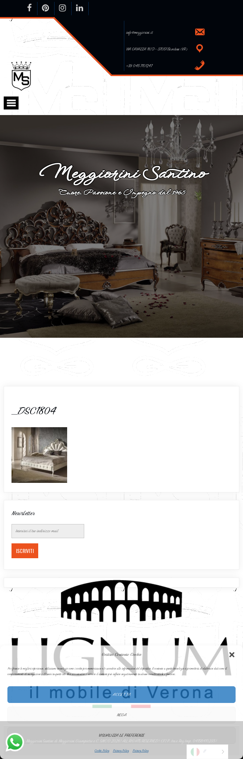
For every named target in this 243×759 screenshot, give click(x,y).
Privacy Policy (121, 750)
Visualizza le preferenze (121, 735)
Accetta (122, 694)
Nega (122, 715)
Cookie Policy (102, 750)
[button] (232, 654)
